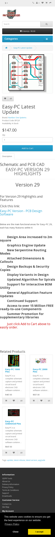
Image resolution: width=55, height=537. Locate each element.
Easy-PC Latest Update (23, 48)
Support (5, 493)
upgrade (41, 460)
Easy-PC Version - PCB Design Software (21, 212)
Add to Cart (27, 148)
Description (7, 156)
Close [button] (15, 532)
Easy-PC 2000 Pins (40, 370)
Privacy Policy (7, 487)
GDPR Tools (7, 478)
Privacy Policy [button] (12, 524)
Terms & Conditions (10, 490)
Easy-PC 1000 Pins (12, 370)
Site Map (5, 507)
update (10, 460)
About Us (6, 481)
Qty (3, 135)
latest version (31, 460)
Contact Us (6, 504)
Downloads (7, 496)
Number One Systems (17, 117)
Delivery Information (10, 484)
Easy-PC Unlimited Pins (13, 422)
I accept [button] (39, 532)
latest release (19, 460)
